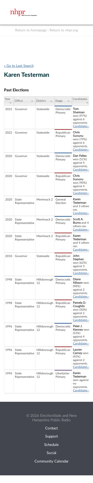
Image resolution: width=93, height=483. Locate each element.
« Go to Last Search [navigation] (19, 66)
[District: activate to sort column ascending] (45, 101)
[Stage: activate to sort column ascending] (63, 101)
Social (51, 453)
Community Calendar (51, 461)
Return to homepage (31, 30)
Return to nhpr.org (64, 30)
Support (51, 436)
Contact (51, 428)
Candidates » (81, 126)
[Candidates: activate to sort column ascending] (81, 101)
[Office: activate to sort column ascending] (24, 101)
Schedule (51, 445)
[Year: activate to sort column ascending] (9, 101)
